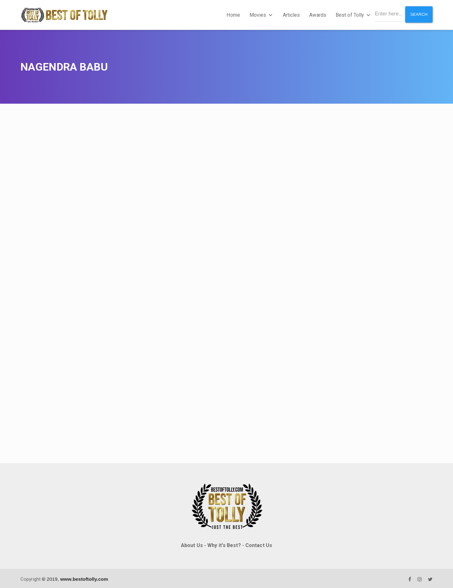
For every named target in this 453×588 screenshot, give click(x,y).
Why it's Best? (224, 544)
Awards (316, 14)
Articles (289, 14)
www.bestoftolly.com (84, 577)
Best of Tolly (351, 14)
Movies (259, 14)
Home (231, 14)
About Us (192, 544)
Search (418, 13)
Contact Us (258, 544)
